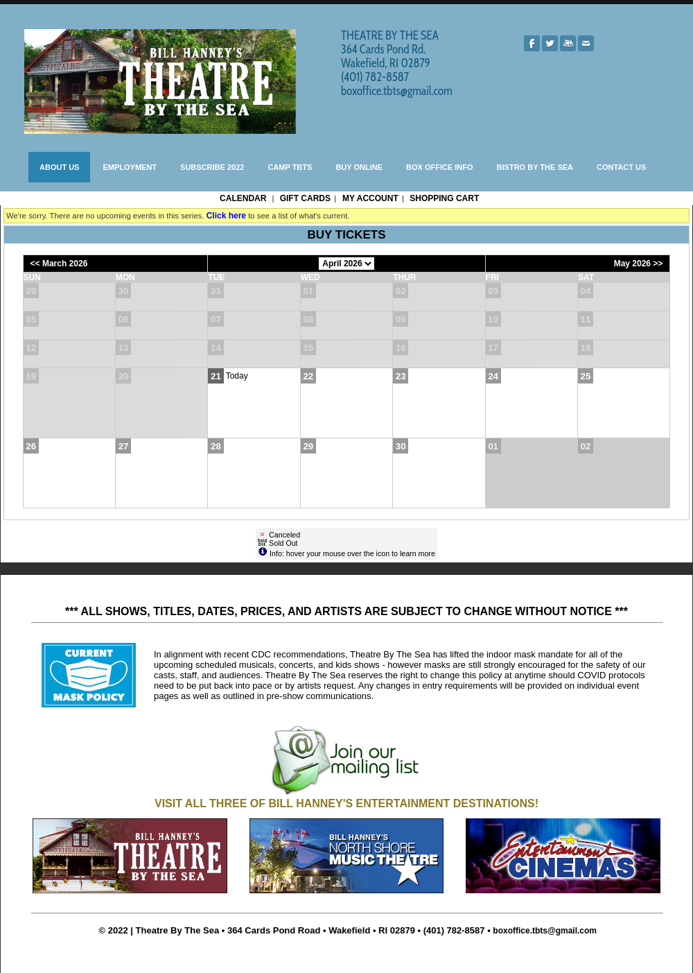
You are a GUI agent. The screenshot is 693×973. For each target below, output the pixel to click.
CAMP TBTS (289, 167)
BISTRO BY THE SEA (535, 167)
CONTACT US (621, 167)
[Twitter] (550, 43)
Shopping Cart (444, 198)
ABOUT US (59, 167)
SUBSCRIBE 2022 (212, 167)
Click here (226, 216)
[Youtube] (568, 43)
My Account (369, 198)
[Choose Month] (346, 263)
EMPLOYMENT (130, 167)
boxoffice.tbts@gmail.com (545, 931)
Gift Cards (305, 198)
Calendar (243, 198)
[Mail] (586, 43)
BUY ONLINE (359, 167)
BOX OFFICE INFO (439, 167)
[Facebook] (532, 43)
